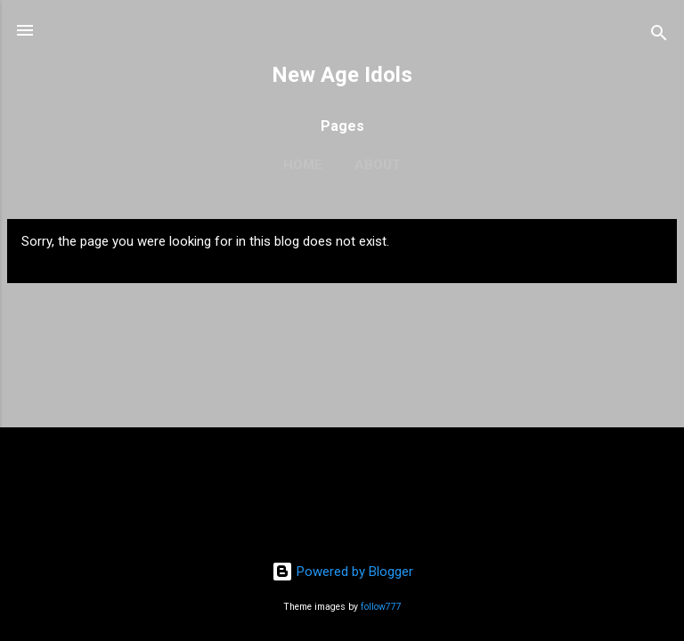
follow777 (381, 607)
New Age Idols (342, 74)
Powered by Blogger (342, 572)
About (377, 165)
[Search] (659, 36)
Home (302, 165)
